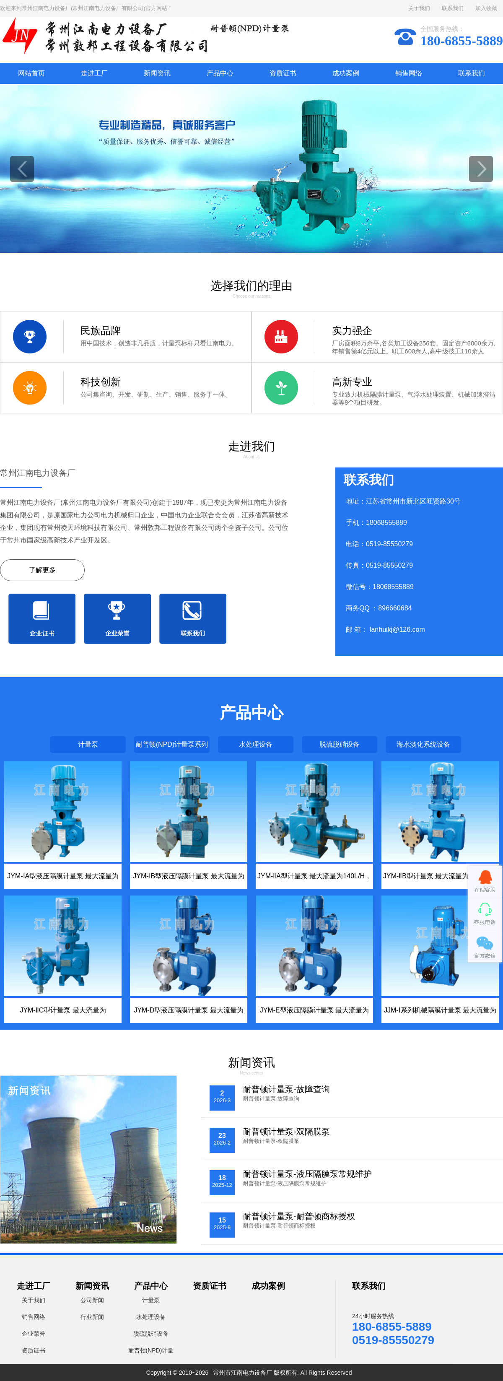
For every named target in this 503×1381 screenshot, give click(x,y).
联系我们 (453, 8)
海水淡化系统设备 (423, 744)
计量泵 (88, 744)
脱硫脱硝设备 (339, 744)
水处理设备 (255, 744)
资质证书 (283, 73)
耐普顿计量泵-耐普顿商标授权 (299, 1216)
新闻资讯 (157, 73)
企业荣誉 (33, 1333)
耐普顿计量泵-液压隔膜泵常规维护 (307, 1174)
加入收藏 (486, 8)
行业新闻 (92, 1317)
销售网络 (408, 73)
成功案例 (345, 73)
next (481, 169)
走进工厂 (94, 73)
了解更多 (42, 570)
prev (22, 169)
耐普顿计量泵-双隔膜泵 (286, 1131)
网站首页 (31, 73)
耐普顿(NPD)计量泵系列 (172, 744)
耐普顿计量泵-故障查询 (286, 1089)
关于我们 (419, 8)
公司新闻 (92, 1300)
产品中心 (220, 73)
